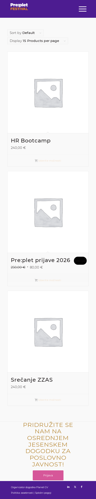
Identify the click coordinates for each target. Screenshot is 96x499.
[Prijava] (48, 475)
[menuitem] (82, 9)
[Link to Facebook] (81, 486)
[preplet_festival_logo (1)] (19, 11)
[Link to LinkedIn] (68, 486)
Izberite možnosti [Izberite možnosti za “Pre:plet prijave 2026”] (48, 280)
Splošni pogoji (43, 492)
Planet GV (42, 487)
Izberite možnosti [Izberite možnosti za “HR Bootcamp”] (48, 161)
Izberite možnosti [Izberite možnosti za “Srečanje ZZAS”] (48, 400)
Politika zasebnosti (22, 492)
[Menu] (82, 9)
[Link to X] (75, 486)
